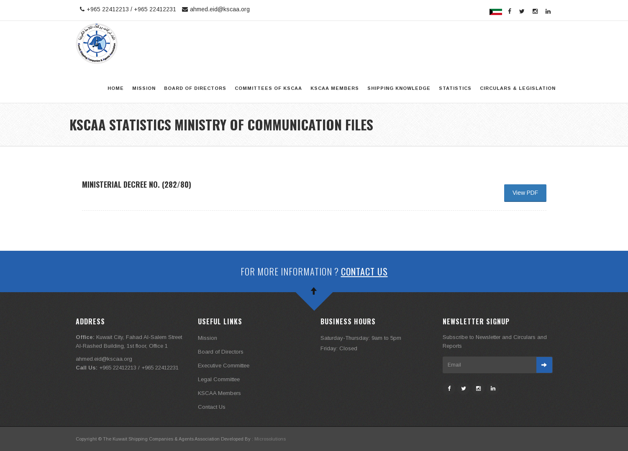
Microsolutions (270, 438)
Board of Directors (195, 88)
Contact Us (364, 271)
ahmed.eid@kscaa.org (215, 9)
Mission (144, 88)
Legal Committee (219, 379)
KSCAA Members (334, 88)
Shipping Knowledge (399, 88)
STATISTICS (455, 88)
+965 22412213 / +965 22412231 (127, 9)
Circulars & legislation (518, 88)
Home (116, 88)
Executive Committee (223, 365)
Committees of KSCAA (268, 88)
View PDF (525, 192)
